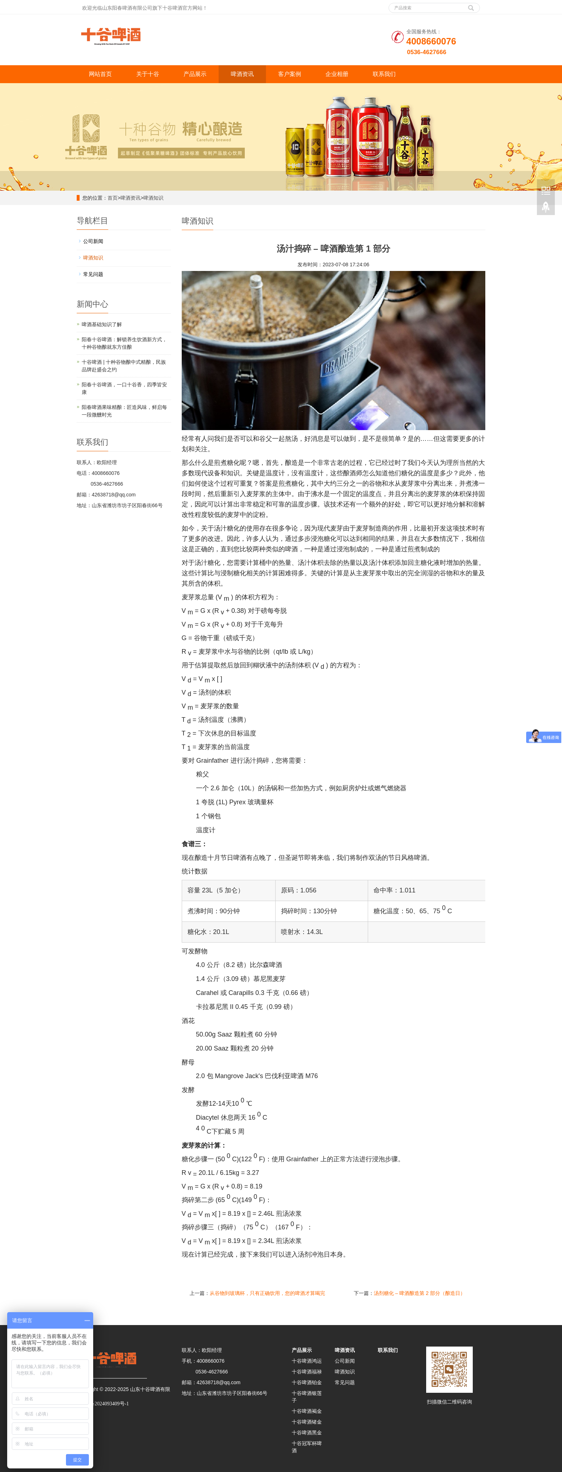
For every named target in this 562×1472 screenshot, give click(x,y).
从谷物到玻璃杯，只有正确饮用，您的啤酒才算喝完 (267, 1293)
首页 (113, 198)
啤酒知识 (153, 198)
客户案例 (289, 74)
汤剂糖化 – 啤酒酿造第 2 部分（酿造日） (419, 1293)
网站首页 (100, 74)
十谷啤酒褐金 (307, 1411)
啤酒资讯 (242, 74)
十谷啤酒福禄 (307, 1372)
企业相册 (336, 74)
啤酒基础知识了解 (102, 324)
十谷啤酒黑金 (307, 1432)
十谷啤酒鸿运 (307, 1361)
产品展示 (195, 74)
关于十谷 (147, 74)
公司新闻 (93, 241)
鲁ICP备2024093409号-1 (103, 1403)
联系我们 (384, 74)
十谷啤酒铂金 (307, 1382)
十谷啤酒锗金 (307, 1422)
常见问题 (93, 274)
